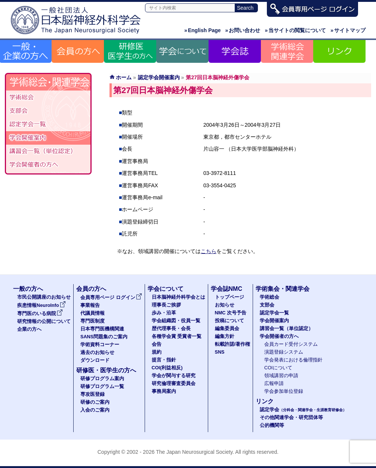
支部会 (48, 111)
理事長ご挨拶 (166, 305)
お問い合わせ (243, 30)
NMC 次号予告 (230, 312)
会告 (156, 344)
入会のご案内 (95, 410)
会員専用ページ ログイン (111, 297)
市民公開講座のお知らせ (44, 297)
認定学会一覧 (274, 312)
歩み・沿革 (164, 312)
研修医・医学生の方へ (106, 370)
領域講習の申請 (281, 375)
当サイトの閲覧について (295, 30)
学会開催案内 (48, 138)
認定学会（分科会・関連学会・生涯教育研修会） (48, 124)
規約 (156, 352)
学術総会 (48, 97)
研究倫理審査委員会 (173, 383)
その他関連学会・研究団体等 (291, 417)
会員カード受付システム (291, 344)
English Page (202, 30)
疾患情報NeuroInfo (41, 305)
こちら (208, 251)
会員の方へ (91, 289)
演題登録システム (283, 352)
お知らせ (224, 305)
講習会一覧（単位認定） (286, 328)
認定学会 (303, 409)
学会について (166, 289)
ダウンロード (95, 360)
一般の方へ (28, 289)
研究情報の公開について (44, 321)
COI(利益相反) (167, 367)
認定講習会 (48, 151)
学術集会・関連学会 (282, 289)
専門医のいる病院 (40, 313)
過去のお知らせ (97, 352)
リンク (265, 401)
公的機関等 (272, 425)
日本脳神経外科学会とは (178, 297)
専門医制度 (92, 321)
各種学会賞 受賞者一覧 (177, 336)
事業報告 (90, 305)
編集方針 (224, 336)
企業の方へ (29, 329)
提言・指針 (164, 360)
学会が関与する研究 (173, 375)
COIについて (278, 367)
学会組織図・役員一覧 (176, 320)
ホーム (124, 77)
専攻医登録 (92, 394)
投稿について (229, 320)
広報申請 (274, 383)
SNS (220, 352)
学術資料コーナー (99, 344)
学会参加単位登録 (283, 391)
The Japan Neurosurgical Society (194, 452)
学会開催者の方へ (48, 165)
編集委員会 (227, 328)
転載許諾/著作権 (232, 344)
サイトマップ (348, 30)
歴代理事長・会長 (171, 328)
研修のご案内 (95, 402)
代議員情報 (92, 313)
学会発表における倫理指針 (293, 360)
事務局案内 (164, 391)
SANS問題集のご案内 (103, 336)
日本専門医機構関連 (102, 329)
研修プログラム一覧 (102, 386)
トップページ (229, 297)
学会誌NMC (226, 289)
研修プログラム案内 (102, 378)
